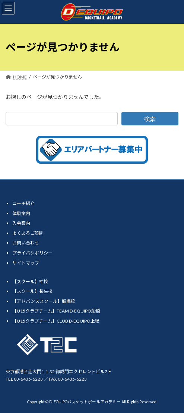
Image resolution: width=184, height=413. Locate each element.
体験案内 (21, 213)
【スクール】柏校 (30, 281)
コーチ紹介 (23, 203)
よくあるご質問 (28, 233)
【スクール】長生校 (32, 291)
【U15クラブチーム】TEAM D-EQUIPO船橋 (56, 311)
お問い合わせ (25, 243)
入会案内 (21, 223)
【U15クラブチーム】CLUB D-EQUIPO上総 (55, 321)
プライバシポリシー (32, 253)
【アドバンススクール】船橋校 (43, 301)
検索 (150, 118)
